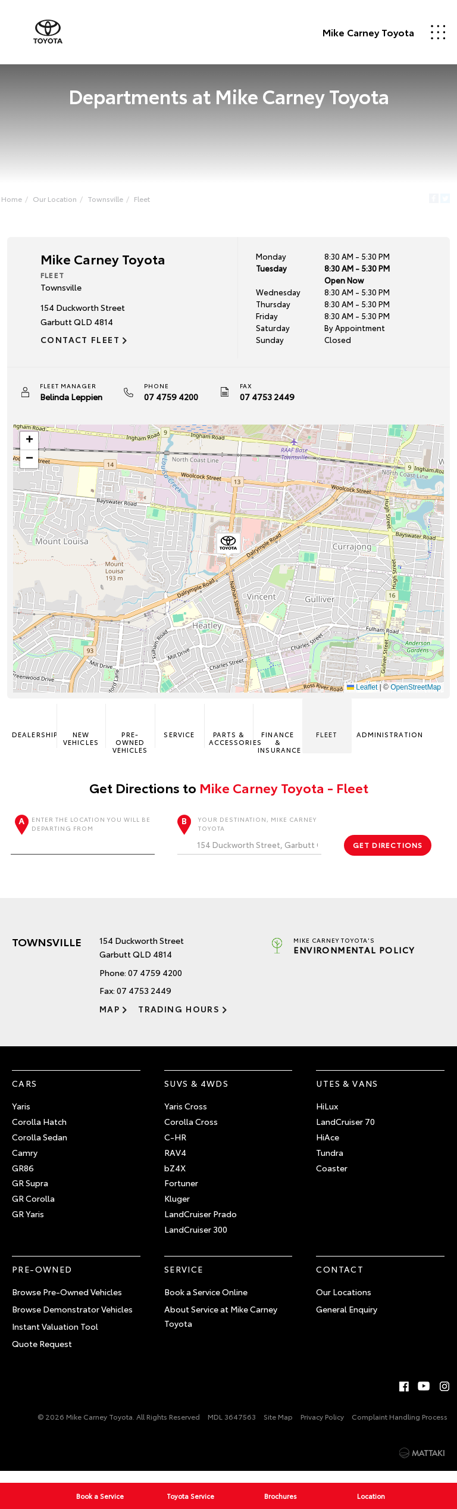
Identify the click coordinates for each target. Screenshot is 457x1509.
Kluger (177, 1209)
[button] (228, 550)
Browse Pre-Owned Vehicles (67, 1302)
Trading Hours (169, 1019)
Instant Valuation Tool (55, 1337)
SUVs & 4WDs (196, 1094)
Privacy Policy (322, 1427)
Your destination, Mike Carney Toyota (249, 845)
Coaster (332, 1178)
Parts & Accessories (231, 734)
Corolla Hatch (39, 1132)
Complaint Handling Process (399, 1427)
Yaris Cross (185, 1117)
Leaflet (357, 692)
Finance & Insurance (279, 737)
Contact (340, 1280)
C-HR (175, 1147)
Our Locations (343, 1302)
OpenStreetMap (411, 692)
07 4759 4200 (176, 401)
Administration (375, 730)
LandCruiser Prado (200, 1224)
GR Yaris (28, 1224)
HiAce (327, 1147)
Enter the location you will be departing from (85, 845)
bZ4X (175, 1178)
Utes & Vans (347, 1094)
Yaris (21, 1117)
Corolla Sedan (39, 1147)
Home (21, 201)
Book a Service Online (206, 1302)
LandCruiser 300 (195, 1240)
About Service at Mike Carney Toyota (220, 1327)
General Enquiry (346, 1320)
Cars (24, 1094)
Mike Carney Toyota (344, 32)
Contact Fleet (84, 344)
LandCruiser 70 (345, 1132)
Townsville (115, 201)
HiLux (327, 1117)
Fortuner (181, 1193)
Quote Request (42, 1354)
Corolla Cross (191, 1132)
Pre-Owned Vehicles (132, 737)
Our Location (64, 201)
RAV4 (175, 1163)
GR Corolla (33, 1209)
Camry (24, 1163)
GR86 (23, 1178)
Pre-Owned (42, 1280)
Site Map (278, 1427)
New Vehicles (84, 734)
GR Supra (30, 1193)
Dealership (38, 730)
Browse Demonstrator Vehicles (72, 1320)
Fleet (151, 201)
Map (109, 1019)
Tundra (329, 1163)
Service (180, 730)
